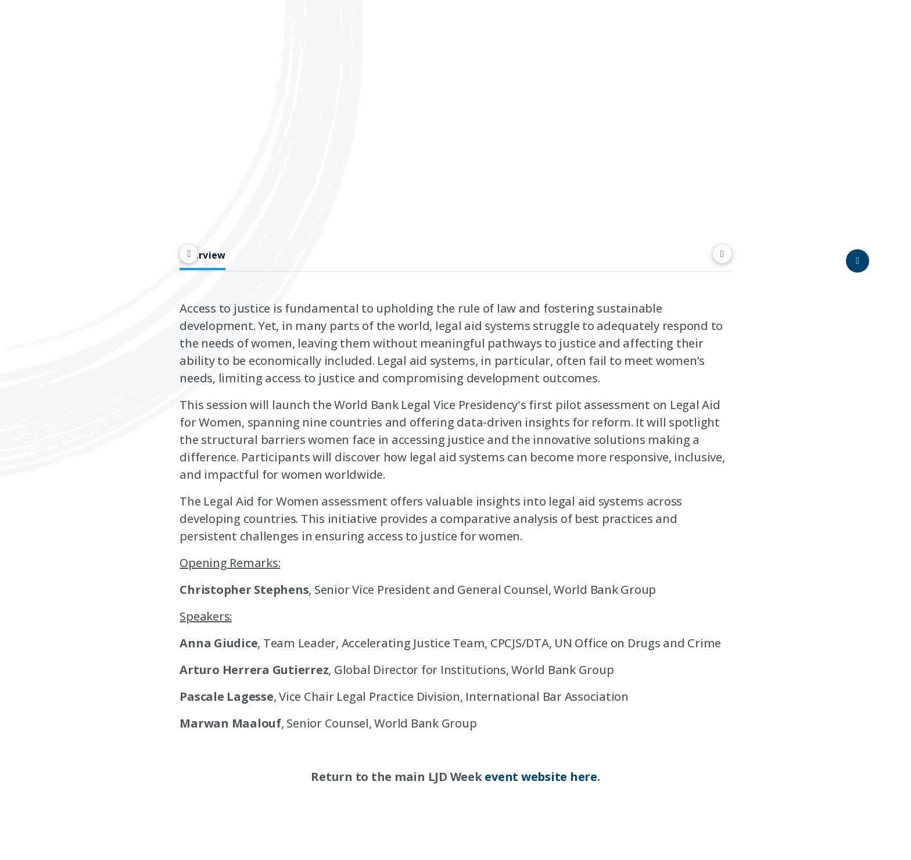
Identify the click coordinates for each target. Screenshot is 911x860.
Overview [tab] (202, 255)
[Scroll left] (189, 254)
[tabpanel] (455, 561)
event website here (541, 776)
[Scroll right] (722, 254)
